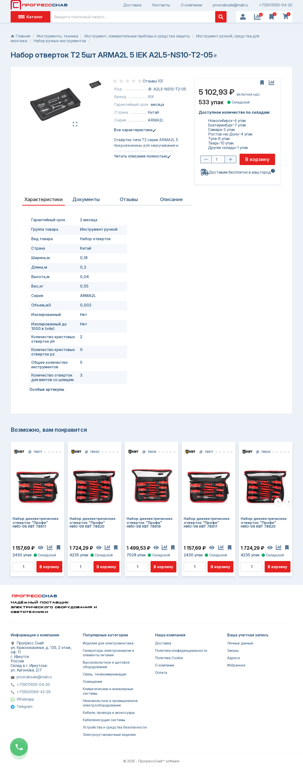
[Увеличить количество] (230, 159)
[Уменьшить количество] (206, 159)
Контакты (161, 5)
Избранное (236, 665)
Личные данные (240, 643)
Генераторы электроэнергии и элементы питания (108, 652)
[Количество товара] (218, 159)
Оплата (161, 672)
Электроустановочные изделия (109, 735)
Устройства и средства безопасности (115, 727)
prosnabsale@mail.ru (230, 5)
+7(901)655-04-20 (275, 5)
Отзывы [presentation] (129, 199)
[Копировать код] (149, 89)
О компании (191, 5)
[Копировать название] (215, 55)
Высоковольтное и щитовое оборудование (106, 664)
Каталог (30, 16)
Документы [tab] (86, 199)
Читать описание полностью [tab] (141, 156)
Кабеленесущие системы (104, 720)
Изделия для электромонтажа (108, 643)
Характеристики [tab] (43, 199)
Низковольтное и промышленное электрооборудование (110, 703)
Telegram (24, 706)
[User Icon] (243, 17)
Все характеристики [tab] (134, 130)
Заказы (233, 650)
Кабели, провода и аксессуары (109, 713)
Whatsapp (25, 699)
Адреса (233, 658)
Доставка (132, 5)
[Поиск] (138, 16)
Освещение (92, 681)
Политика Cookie (169, 658)
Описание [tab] (171, 199)
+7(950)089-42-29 (34, 691)
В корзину (49, 566)
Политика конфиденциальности (181, 650)
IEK (151, 96)
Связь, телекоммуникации (104, 674)
